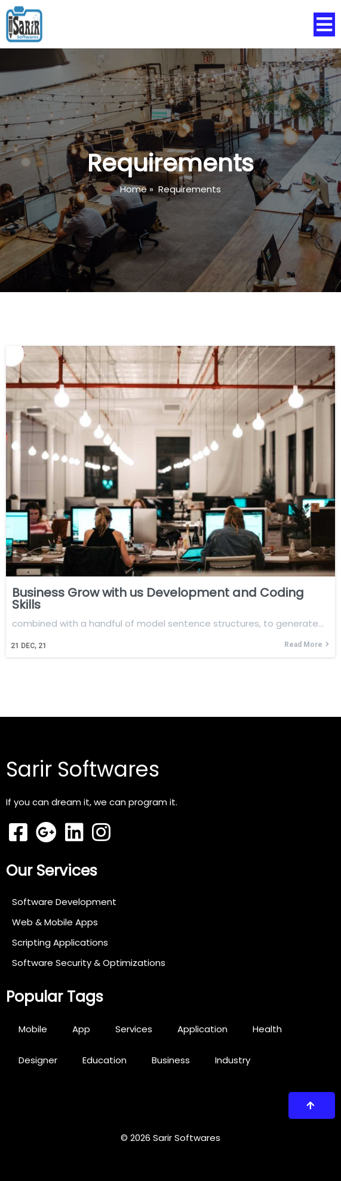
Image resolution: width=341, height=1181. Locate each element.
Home (133, 189)
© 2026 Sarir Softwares (170, 1137)
